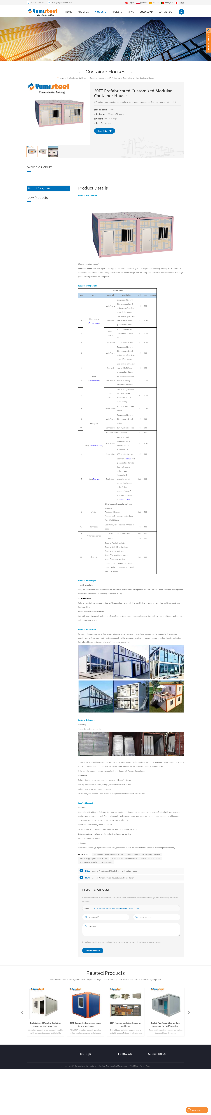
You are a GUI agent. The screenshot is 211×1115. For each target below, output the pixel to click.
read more (46, 260)
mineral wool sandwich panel (90, 1070)
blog (136, 1111)
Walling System (35, 200)
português (167, 2)
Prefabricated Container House (124, 858)
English (129, 2)
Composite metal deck (88, 1079)
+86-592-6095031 (37, 2)
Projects (117, 11)
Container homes (85, 269)
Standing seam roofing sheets (91, 1092)
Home (120, 1060)
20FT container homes (87, 1083)
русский (141, 2)
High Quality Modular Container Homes (96, 862)
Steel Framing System (38, 212)
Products (122, 1070)
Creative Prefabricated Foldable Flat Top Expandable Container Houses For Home (54, 341)
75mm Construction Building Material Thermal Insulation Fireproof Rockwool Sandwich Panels (53, 284)
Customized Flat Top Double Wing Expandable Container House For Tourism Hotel (55, 312)
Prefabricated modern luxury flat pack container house (45, 1025)
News (131, 11)
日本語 (179, 2)
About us (83, 11)
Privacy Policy (145, 1111)
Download (146, 11)
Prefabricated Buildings (39, 219)
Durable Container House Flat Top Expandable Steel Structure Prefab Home (55, 326)
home (68, 11)
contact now (105, 131)
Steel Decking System (38, 206)
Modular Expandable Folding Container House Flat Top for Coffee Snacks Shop (53, 369)
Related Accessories (37, 231)
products (100, 11)
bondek (82, 1102)
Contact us (165, 11)
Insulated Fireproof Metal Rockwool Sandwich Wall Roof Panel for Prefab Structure (53, 270)
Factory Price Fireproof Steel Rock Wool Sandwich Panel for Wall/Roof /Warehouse (55, 298)
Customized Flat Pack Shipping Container (143, 854)
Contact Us (123, 1088)
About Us (122, 1065)
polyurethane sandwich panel (90, 1074)
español (154, 2)
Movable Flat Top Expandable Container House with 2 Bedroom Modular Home (55, 355)
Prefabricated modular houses (91, 1065)
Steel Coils (33, 237)
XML (131, 1111)
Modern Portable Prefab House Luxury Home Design (113, 878)
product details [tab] (93, 188)
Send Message (93, 950)
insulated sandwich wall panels (91, 1088)
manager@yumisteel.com (62, 2)
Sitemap (121, 1092)
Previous (21, 1012)
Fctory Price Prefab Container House (108, 854)
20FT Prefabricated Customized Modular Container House (116, 908)
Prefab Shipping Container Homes (93, 858)
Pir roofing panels (86, 1097)
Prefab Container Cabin (150, 858)
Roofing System (35, 194)
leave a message (199, 1110)
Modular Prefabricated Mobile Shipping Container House (114, 871)
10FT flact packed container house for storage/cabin (125, 1025)
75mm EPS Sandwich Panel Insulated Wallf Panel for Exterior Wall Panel (55, 256)
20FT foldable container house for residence (165, 1025)
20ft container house (87, 1060)
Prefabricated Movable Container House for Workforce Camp (85, 1025)
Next (189, 1012)
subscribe (166, 1081)
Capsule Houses (35, 225)
